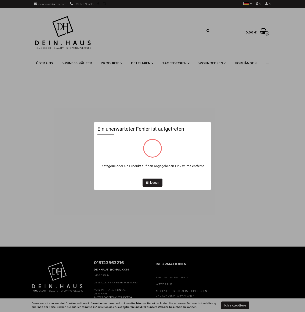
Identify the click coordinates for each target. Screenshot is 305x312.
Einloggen (152, 182)
